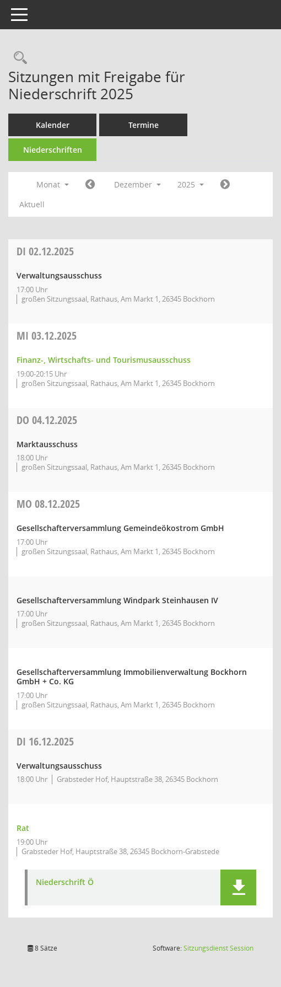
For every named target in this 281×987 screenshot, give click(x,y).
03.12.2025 (47, 335)
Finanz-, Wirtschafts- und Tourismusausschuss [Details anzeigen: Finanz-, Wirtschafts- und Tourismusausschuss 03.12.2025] (104, 360)
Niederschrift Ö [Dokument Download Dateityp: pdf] (65, 882)
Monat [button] (52, 184)
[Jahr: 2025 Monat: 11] (90, 185)
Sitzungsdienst (218, 948)
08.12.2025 (48, 503)
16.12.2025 (45, 741)
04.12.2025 (47, 419)
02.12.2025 (45, 251)
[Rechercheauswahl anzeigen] (17, 58)
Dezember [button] (137, 184)
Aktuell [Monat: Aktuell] (32, 204)
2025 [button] (190, 184)
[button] (238, 887)
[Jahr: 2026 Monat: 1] (225, 185)
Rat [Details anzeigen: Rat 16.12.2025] (23, 828)
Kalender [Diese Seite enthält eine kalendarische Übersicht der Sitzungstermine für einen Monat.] (52, 125)
